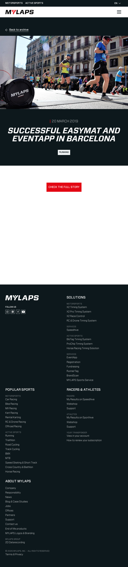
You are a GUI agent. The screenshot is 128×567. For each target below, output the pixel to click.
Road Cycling (12, 444)
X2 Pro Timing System (79, 311)
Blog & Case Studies (16, 501)
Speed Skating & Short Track (21, 462)
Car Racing (11, 399)
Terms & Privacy (14, 554)
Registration (73, 362)
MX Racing (11, 408)
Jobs (8, 506)
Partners (10, 515)
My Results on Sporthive (80, 417)
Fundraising (73, 366)
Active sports (34, 3)
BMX (7, 453)
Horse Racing (12, 471)
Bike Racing (11, 404)
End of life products (15, 529)
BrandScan (73, 375)
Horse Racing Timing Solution (83, 348)
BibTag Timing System (79, 339)
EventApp (72, 357)
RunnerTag (72, 371)
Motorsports (14, 3)
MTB (7, 458)
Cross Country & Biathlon (19, 467)
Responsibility (13, 492)
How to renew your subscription (84, 440)
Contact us (11, 524)
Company (10, 488)
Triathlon (10, 440)
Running (64, 152)
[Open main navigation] (119, 12)
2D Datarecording (15, 542)
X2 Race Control (76, 316)
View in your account (78, 436)
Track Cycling (12, 449)
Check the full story (64, 187)
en (117, 3)
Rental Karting (13, 417)
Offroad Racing (13, 426)
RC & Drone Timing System (81, 320)
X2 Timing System (77, 307)
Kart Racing (11, 413)
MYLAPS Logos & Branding (19, 533)
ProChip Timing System (79, 344)
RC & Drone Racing (15, 422)
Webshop (72, 404)
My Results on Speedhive (80, 399)
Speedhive (72, 330)
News (8, 497)
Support (71, 408)
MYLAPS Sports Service (80, 380)
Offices (9, 510)
